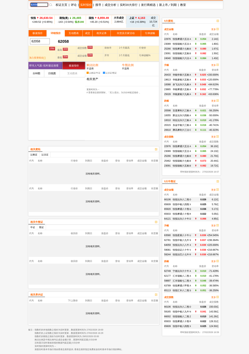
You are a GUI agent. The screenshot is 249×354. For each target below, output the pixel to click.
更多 (215, 29)
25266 (167, 48)
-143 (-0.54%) (70, 19)
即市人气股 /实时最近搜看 (44, 65)
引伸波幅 (150, 33)
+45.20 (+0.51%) (99, 19)
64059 (167, 245)
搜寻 (98, 4)
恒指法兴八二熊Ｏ (182, 199)
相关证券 (101, 33)
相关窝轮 (35, 149)
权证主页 (61, 4)
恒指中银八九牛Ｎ (182, 311)
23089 (167, 44)
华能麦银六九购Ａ (182, 94)
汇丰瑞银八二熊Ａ (182, 276)
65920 (167, 209)
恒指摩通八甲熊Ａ (182, 285)
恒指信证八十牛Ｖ (182, 249)
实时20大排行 (129, 4)
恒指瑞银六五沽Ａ (182, 44)
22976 (167, 39)
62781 (167, 240)
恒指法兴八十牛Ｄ (182, 218)
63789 (167, 285)
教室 (183, 4)
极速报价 (37, 33)
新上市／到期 (168, 4)
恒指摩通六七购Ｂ (182, 48)
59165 (167, 311)
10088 (167, 84)
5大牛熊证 (170, 181)
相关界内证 (36, 294)
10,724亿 (153, 21)
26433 (167, 74)
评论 (74, 4)
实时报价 (86, 4)
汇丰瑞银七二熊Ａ (182, 280)
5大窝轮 (168, 20)
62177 (167, 276)
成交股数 (169, 136)
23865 (167, 89)
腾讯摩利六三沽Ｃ (182, 130)
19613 (167, 79)
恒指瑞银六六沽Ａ (182, 58)
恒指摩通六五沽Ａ (182, 39)
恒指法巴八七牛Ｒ (182, 254)
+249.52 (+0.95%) (42, 19)
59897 (167, 280)
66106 (167, 199)
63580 (167, 235)
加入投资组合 (37, 57)
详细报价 (56, 33)
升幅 (166, 65)
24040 (167, 58)
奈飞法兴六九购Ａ (182, 84)
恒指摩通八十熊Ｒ (182, 214)
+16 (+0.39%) (137, 19)
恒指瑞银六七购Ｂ (182, 161)
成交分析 (110, 4)
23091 (167, 53)
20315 (167, 125)
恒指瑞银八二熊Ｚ (182, 316)
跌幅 (166, 100)
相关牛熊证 (36, 222)
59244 (167, 254)
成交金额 (169, 29)
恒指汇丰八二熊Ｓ (182, 290)
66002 (167, 316)
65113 (167, 290)
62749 (167, 271)
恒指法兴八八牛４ (182, 245)
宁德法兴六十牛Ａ (182, 271)
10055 (167, 115)
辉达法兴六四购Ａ (182, 115)
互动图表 (74, 33)
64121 (167, 218)
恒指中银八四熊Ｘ (182, 204)
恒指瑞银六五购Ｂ (182, 53)
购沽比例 (92, 65)
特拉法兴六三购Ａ (182, 120)
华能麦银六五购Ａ (182, 79)
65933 (167, 214)
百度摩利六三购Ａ (182, 110)
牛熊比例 (128, 65)
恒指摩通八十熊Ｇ (182, 209)
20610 (167, 130)
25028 (167, 94)
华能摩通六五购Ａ (182, 89)
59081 (167, 249)
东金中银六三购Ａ (182, 125)
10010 (167, 120)
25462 (167, 161)
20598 (167, 110)
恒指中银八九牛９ (182, 240)
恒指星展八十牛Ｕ (182, 235)
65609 (167, 204)
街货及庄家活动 (126, 33)
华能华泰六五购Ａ (182, 74)
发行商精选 (148, 4)
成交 (87, 33)
